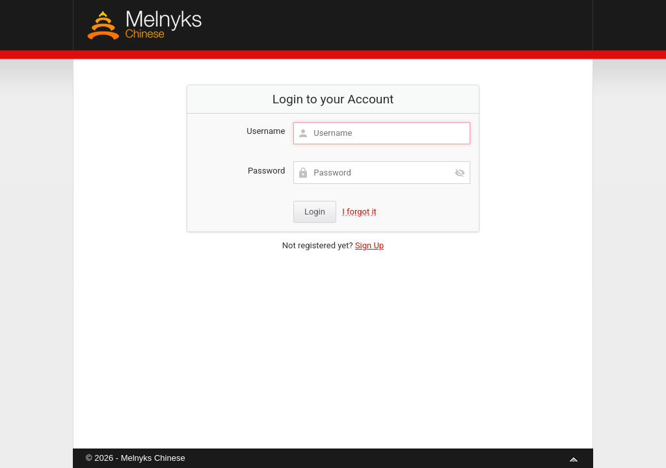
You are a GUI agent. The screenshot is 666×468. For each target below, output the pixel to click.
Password (266, 171)
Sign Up (369, 245)
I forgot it (359, 211)
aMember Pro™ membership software (348, 441)
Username (265, 131)
